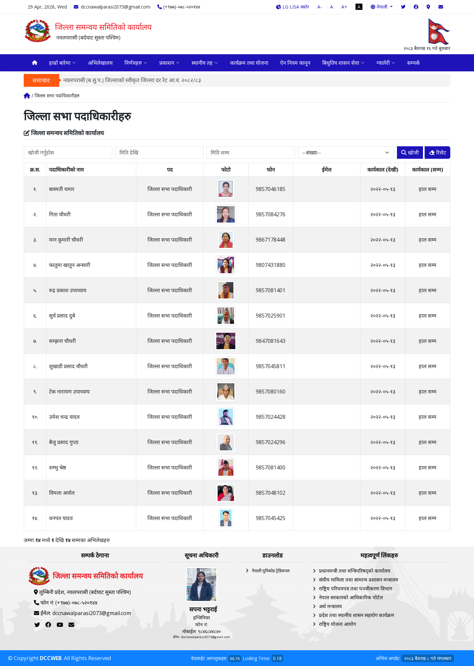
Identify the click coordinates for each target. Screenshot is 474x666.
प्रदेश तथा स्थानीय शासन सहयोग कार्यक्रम (356, 615)
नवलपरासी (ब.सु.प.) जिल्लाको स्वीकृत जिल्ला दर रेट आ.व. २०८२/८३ (132, 80)
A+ (344, 6)
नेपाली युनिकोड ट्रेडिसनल (271, 571)
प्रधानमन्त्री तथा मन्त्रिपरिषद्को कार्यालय (354, 570)
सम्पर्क (413, 62)
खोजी (410, 152)
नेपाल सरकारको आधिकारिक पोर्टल (351, 597)
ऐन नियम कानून (295, 62)
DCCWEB (51, 658)
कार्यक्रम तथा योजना (249, 62)
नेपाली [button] (380, 7)
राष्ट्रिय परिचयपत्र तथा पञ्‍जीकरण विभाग (355, 588)
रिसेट (437, 152)
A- (319, 6)
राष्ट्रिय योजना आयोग (337, 624)
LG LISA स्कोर (292, 7)
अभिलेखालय (100, 62)
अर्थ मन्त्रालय (330, 606)
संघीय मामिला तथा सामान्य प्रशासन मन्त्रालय (358, 579)
